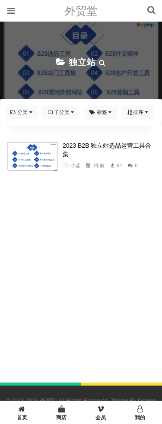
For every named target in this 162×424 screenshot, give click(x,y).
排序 (137, 112)
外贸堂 (81, 11)
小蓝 (75, 165)
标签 (100, 112)
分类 (21, 112)
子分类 (61, 112)
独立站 (82, 62)
